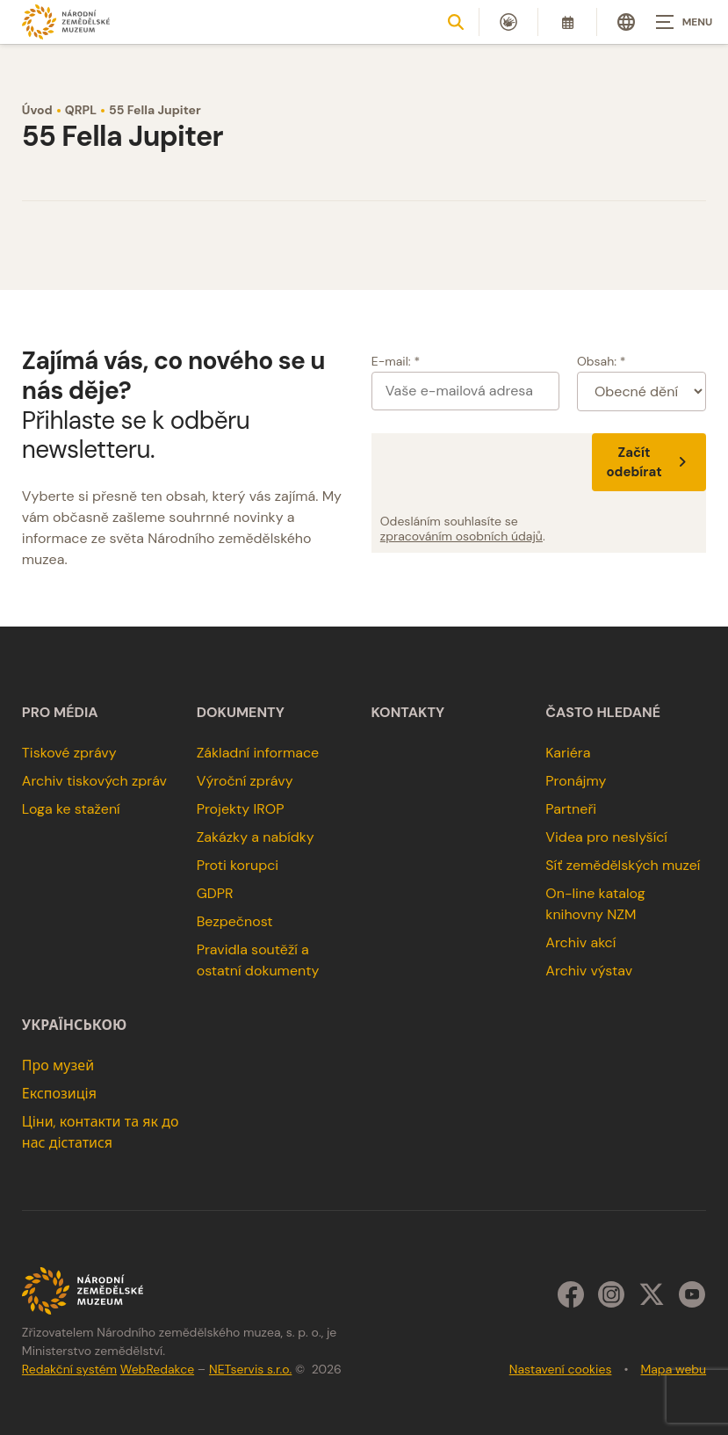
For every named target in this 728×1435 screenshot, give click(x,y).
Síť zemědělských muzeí (622, 865)
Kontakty (408, 712)
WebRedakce (157, 1369)
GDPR (215, 893)
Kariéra (567, 752)
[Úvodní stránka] (66, 21)
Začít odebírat (649, 462)
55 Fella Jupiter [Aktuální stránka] (155, 110)
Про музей (58, 1065)
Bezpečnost (235, 921)
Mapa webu (673, 1369)
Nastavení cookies (560, 1369)
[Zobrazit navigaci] (684, 22)
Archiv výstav (588, 970)
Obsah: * (601, 361)
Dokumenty (241, 712)
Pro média (60, 712)
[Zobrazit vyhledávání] (456, 22)
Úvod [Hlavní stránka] (37, 110)
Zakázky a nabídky (255, 837)
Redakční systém (69, 1369)
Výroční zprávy (245, 781)
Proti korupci (238, 865)
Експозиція (59, 1093)
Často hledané (602, 712)
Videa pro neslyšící (606, 837)
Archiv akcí (580, 942)
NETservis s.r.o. (250, 1369)
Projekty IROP (241, 809)
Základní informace (258, 752)
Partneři (570, 809)
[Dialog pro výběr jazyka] (626, 22)
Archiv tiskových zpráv (94, 781)
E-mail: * (395, 361)
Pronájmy (575, 781)
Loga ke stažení (71, 809)
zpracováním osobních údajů (461, 536)
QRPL (81, 110)
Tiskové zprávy (69, 752)
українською (74, 1025)
